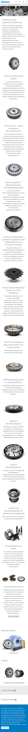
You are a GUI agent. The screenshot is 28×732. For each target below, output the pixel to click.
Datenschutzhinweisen (20, 721)
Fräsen (5, 4)
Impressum (8, 721)
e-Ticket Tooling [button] (8, 690)
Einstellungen (18, 724)
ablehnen (3, 724)
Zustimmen (5, 727)
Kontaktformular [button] (8, 700)
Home (2, 4)
